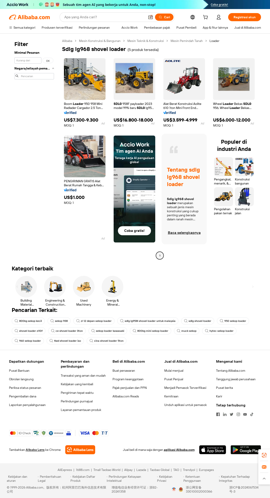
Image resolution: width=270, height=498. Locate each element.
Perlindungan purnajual (77, 401)
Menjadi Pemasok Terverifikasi (185, 388)
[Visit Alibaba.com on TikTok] (252, 414)
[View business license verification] (174, 489)
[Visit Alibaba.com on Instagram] (238, 414)
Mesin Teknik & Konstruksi (145, 41)
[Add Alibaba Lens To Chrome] (80, 449)
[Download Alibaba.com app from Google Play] (246, 449)
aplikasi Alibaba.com (179, 450)
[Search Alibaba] (104, 17)
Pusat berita (224, 388)
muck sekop (186, 331)
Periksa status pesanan (25, 388)
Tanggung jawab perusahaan (236, 379)
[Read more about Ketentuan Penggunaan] (200, 479)
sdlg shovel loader (197, 321)
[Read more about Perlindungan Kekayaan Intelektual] (131, 479)
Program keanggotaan (128, 379)
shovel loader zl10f (29, 331)
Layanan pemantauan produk (81, 410)
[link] (264, 455)
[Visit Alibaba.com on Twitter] (232, 414)
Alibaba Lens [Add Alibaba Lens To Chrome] (35, 450)
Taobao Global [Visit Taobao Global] (159, 470)
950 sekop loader (233, 321)
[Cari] (164, 17)
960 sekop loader (28, 341)
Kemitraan (171, 396)
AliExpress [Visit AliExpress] (65, 470)
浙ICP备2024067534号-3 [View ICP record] (244, 489)
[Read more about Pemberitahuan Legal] (53, 479)
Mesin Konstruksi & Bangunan (100, 41)
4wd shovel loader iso (65, 341)
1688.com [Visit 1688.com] (83, 470)
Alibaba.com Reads (125, 396)
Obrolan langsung (21, 379)
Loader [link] (214, 41)
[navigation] (34, 148)
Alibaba (67, 41)
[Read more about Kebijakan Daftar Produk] (87, 479)
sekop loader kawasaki (107, 331)
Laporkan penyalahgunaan (27, 405)
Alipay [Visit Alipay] (128, 470)
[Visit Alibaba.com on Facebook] (218, 414)
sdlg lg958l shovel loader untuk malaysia (148, 321)
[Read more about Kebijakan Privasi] (169, 479)
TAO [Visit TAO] (176, 470)
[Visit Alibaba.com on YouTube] (245, 414)
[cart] (206, 18)
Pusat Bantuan (19, 370)
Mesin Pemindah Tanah (187, 41)
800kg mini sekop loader (150, 331)
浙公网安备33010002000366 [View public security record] (199, 489)
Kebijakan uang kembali (77, 384)
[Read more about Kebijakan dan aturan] (21, 479)
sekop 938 (59, 321)
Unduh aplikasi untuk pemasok (185, 405)
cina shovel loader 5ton (107, 341)
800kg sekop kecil (28, 321)
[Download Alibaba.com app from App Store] (212, 449)
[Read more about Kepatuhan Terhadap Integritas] (241, 479)
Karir (219, 396)
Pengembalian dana (22, 396)
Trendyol (189, 470)
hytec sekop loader (219, 331)
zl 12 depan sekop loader (94, 321)
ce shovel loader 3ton (67, 331)
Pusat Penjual (173, 379)
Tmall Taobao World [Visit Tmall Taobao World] (106, 470)
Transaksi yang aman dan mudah (83, 375)
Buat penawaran (123, 370)
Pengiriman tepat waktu (77, 392)
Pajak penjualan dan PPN (129, 388)
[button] (150, 17)
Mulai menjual (173, 370)
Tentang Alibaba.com (230, 370)
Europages (206, 470)
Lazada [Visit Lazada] (141, 470)
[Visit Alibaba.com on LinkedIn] (225, 414)
